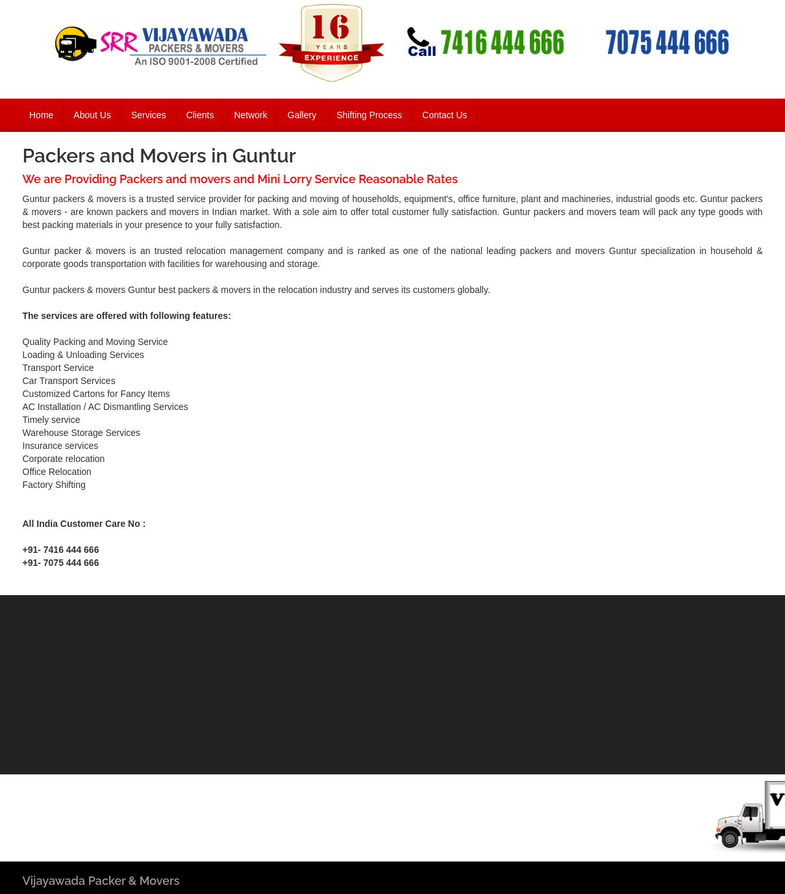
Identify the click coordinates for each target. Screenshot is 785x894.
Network (250, 115)
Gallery (302, 115)
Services (148, 115)
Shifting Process (369, 115)
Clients (200, 115)
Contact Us (444, 115)
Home (41, 115)
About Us (92, 115)
